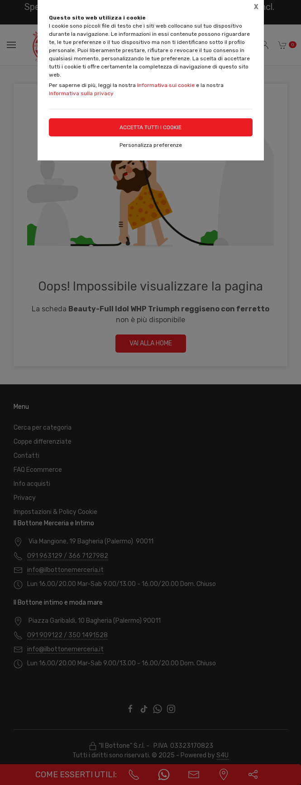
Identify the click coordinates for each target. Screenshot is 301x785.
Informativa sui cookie (166, 85)
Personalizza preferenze (150, 145)
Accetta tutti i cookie (150, 127)
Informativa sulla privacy (81, 93)
